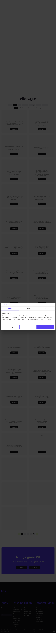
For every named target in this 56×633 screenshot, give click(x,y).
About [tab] (46, 308)
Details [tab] (28, 308)
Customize (28, 327)
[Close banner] (53, 304)
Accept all (45, 327)
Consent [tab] (10, 308)
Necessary (10, 327)
